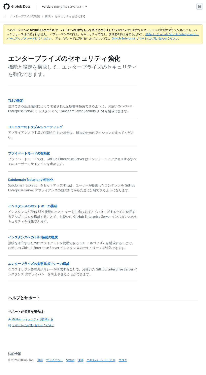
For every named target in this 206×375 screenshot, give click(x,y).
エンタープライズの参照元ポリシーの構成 (38, 263)
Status (70, 360)
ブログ (122, 360)
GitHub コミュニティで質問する (30, 319)
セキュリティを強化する (70, 16)
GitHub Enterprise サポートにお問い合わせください (145, 38)
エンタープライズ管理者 (25, 16)
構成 (47, 16)
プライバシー (54, 360)
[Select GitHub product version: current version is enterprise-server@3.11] (64, 6)
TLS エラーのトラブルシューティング (35, 127)
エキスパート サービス (101, 360)
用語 (40, 360)
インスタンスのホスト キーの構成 (32, 206)
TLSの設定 (15, 100)
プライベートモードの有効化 (29, 153)
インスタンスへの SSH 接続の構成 (33, 237)
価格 (80, 360)
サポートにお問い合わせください (31, 325)
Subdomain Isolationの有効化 (30, 179)
